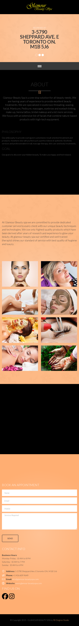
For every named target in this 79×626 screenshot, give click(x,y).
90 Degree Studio (61, 620)
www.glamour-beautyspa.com (28, 583)
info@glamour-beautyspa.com (25, 579)
